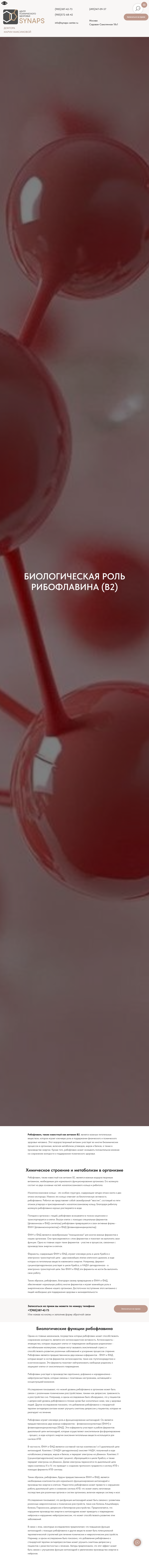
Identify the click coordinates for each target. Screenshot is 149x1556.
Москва (93, 20)
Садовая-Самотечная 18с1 (103, 24)
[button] (136, 17)
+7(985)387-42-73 (38, 1310)
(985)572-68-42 (64, 14)
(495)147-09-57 (97, 9)
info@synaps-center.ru (66, 22)
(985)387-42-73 (63, 9)
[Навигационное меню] (144, 5)
